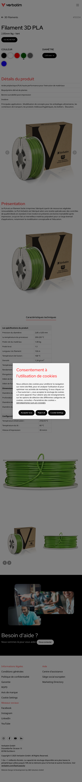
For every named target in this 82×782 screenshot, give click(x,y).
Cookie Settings (56, 413)
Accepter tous (26, 413)
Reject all (41, 413)
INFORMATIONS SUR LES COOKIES (31, 403)
